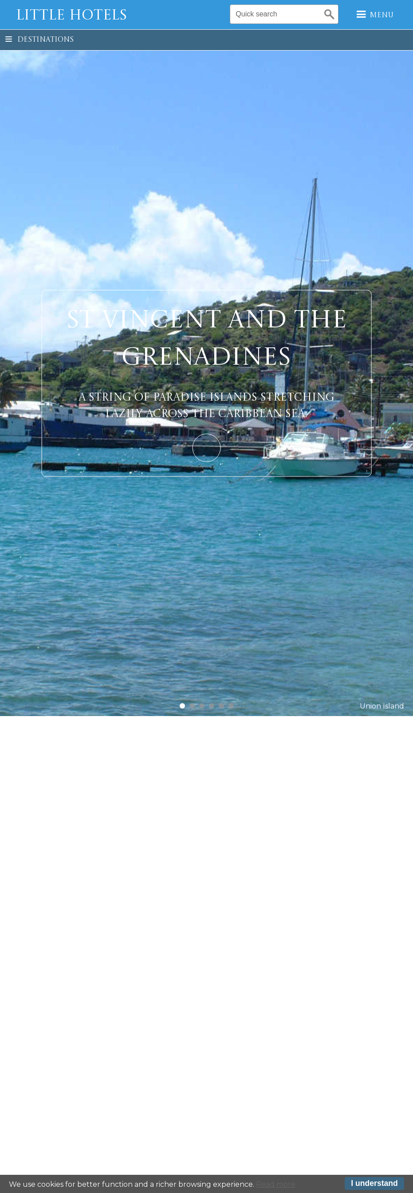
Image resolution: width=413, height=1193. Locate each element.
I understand (374, 1184)
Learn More (206, 447)
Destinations (39, 39)
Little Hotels (71, 16)
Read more (275, 1185)
